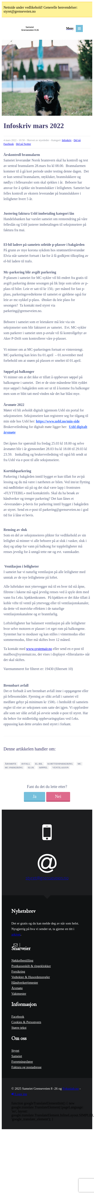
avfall (25, 763)
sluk (31, 767)
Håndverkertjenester (24, 982)
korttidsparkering (60, 763)
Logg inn (19, 1094)
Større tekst (19, 1027)
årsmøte (10, 763)
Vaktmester (18, 993)
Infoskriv (66, 140)
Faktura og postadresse (26, 1067)
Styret (15, 1050)
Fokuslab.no (70, 1088)
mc (79, 763)
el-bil (39, 763)
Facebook (17, 1016)
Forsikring (18, 971)
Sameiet (16, 1056)
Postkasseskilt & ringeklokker (31, 966)
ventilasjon (60, 767)
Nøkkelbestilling (22, 960)
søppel (43, 767)
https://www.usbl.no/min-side (58, 421)
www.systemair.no (39, 649)
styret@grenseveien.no (47, 878)
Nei (58, 796)
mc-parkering (14, 767)
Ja (34, 796)
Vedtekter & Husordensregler (30, 977)
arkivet (16, 934)
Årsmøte (17, 988)
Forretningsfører (22, 1061)
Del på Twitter (23, 144)
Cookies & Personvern (26, 1022)
